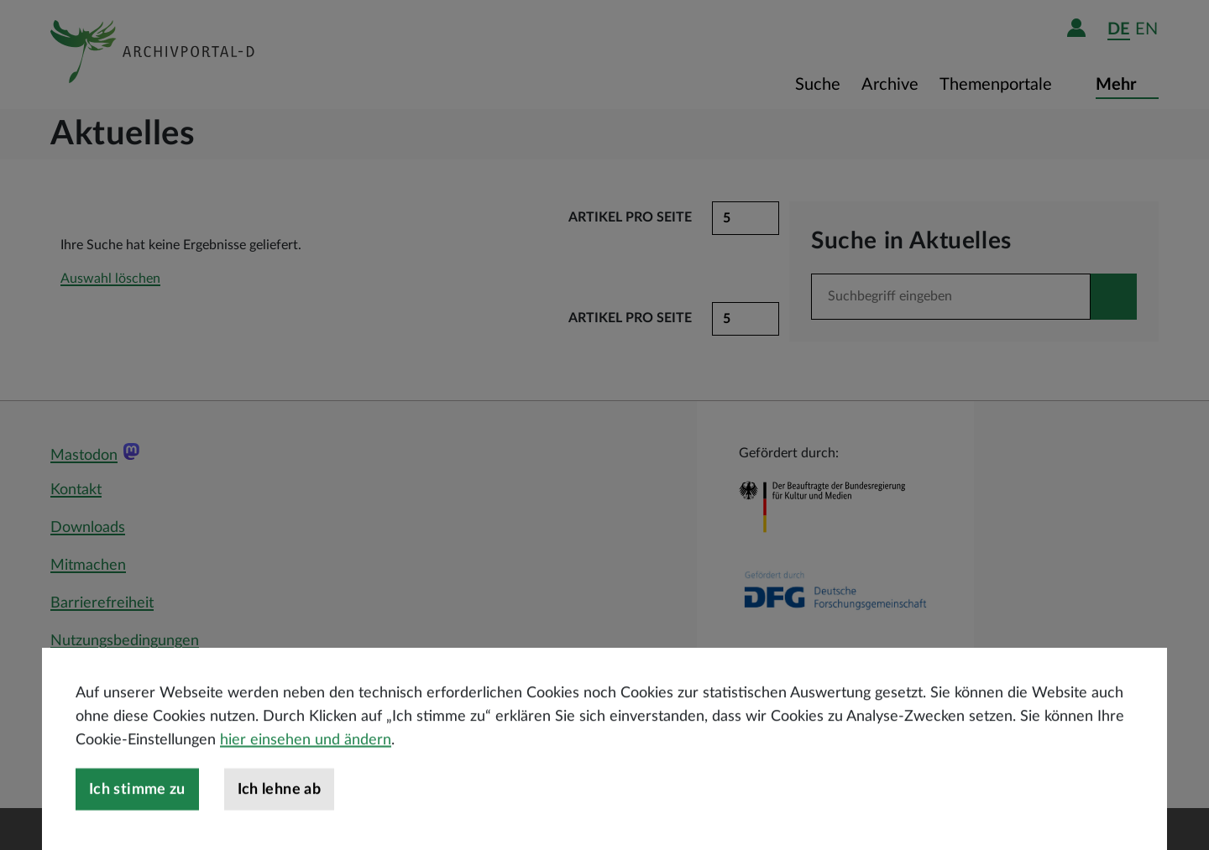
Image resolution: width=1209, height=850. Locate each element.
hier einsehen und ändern (305, 777)
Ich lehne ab (279, 826)
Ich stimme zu (137, 826)
